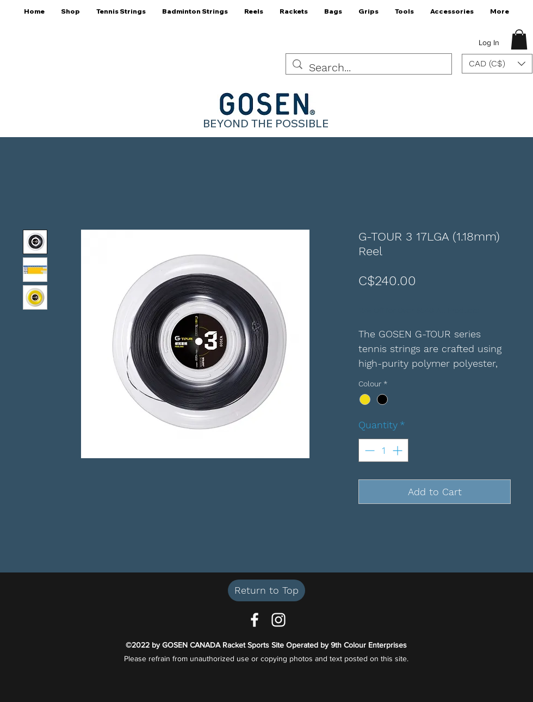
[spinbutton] (383, 450)
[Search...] (369, 68)
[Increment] (398, 450)
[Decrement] (368, 450)
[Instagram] (278, 620)
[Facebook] (254, 620)
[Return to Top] (266, 590)
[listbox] (497, 63)
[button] (70, 15)
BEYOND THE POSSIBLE (266, 123)
